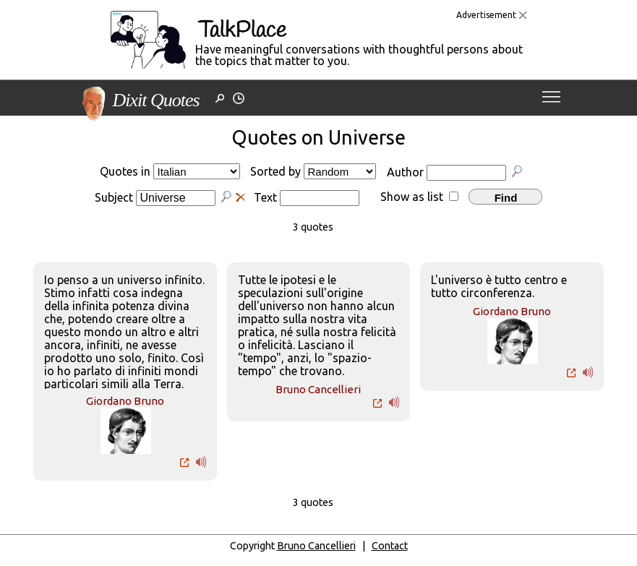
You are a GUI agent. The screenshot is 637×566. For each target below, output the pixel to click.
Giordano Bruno (125, 401)
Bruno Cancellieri (318, 389)
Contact (390, 546)
